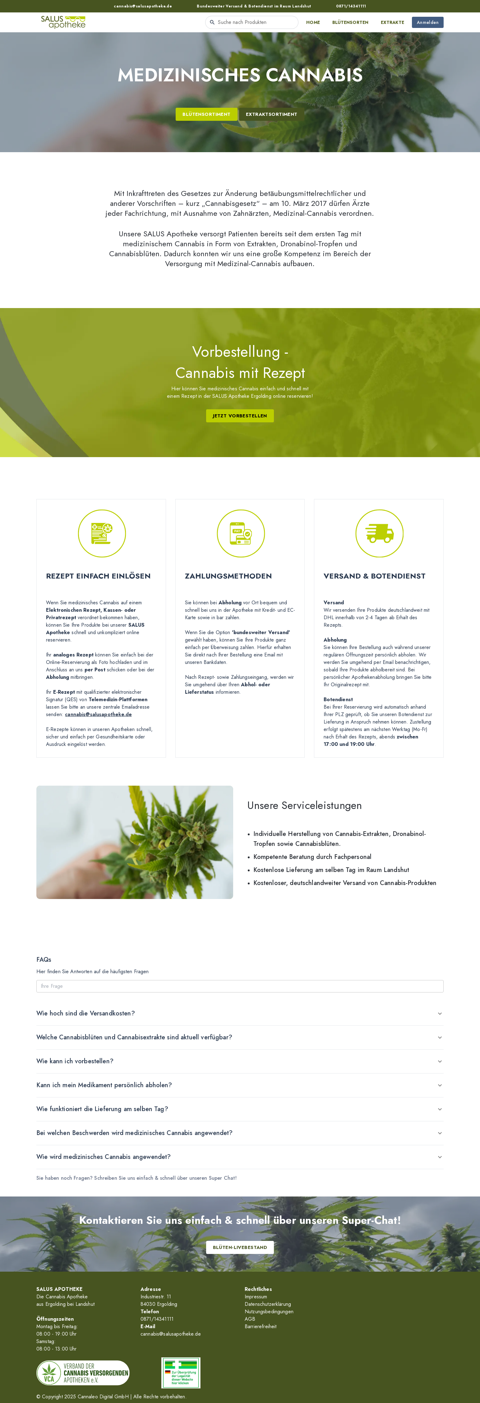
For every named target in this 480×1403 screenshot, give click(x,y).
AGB (250, 1319)
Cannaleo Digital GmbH (103, 1396)
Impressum (256, 1296)
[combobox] (251, 22)
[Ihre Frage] (240, 986)
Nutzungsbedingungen (269, 1311)
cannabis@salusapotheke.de (98, 714)
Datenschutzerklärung (268, 1304)
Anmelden (428, 22)
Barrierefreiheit (260, 1326)
